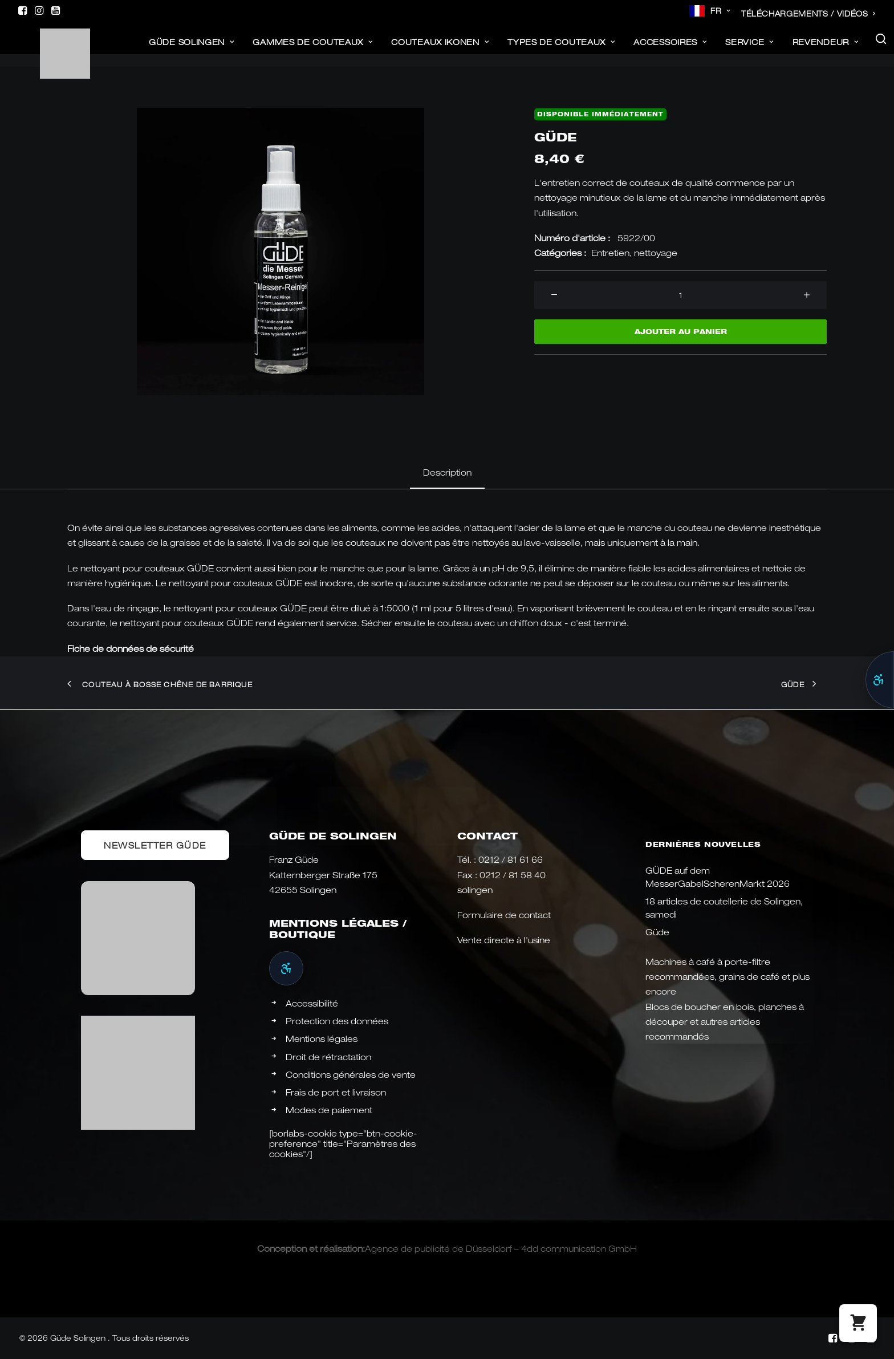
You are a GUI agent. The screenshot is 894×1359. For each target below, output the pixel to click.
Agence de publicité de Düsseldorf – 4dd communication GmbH (501, 1248)
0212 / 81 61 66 (510, 859)
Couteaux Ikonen (440, 48)
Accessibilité (312, 1003)
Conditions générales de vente (351, 1074)
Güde (657, 932)
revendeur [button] (826, 48)
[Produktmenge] (680, 295)
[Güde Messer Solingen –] (47, 45)
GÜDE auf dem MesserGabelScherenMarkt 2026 (717, 877)
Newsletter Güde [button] (155, 845)
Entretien (610, 253)
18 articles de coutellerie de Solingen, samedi (724, 907)
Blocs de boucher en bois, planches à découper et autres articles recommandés (724, 1021)
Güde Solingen (191, 48)
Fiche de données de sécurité (130, 648)
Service (749, 48)
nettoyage (655, 253)
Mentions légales (321, 1038)
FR (720, 10)
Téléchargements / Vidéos (808, 13)
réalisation (341, 1248)
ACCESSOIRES (669, 48)
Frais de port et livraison (336, 1092)
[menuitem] (710, 11)
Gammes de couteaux (312, 48)
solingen (475, 890)
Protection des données (337, 1021)
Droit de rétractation (328, 1057)
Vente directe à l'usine (503, 940)
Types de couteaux (561, 48)
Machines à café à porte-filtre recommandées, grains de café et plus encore (727, 976)
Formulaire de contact (504, 915)
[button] (22, 10)
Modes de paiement (329, 1110)
